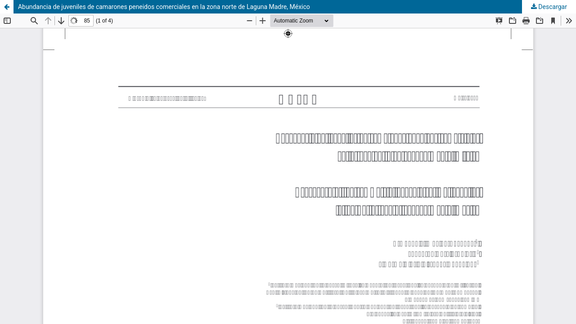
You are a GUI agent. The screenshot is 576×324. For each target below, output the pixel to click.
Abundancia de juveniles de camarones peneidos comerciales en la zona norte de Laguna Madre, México (164, 6)
